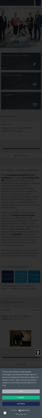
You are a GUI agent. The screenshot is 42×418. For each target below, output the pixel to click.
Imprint (17, 414)
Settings (21, 404)
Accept (21, 398)
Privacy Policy (23, 414)
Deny (21, 391)
